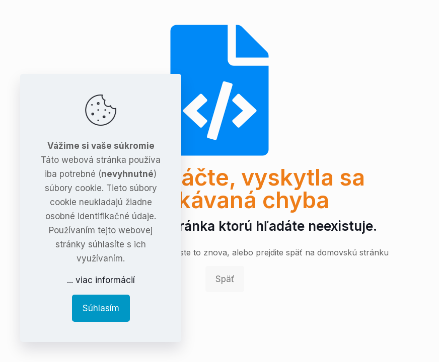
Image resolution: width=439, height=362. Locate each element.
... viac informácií (101, 280)
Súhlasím (101, 308)
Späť (224, 279)
